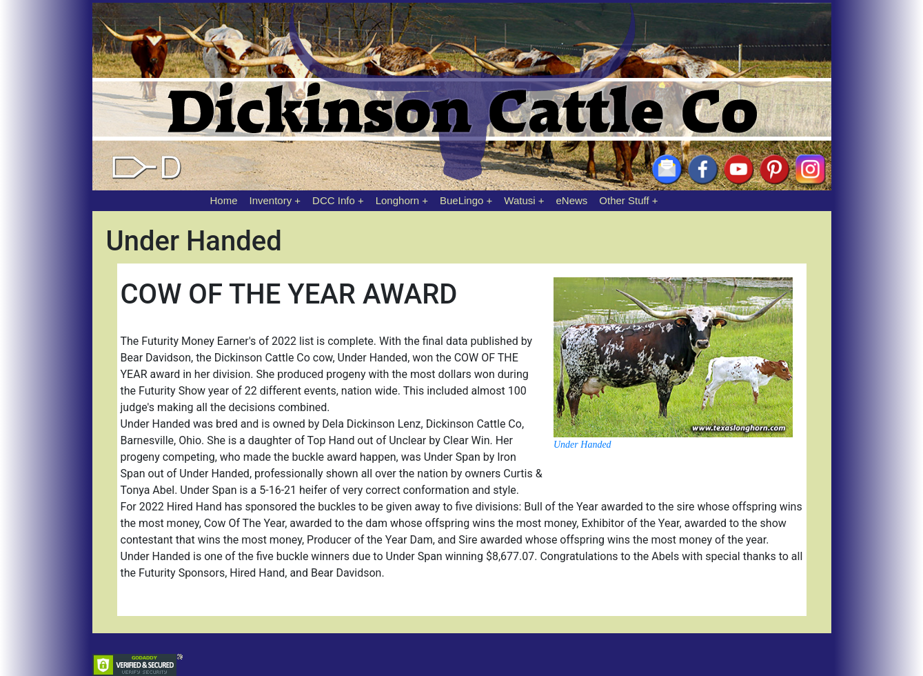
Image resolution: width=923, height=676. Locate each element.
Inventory (270, 200)
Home (224, 200)
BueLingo (461, 200)
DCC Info (333, 200)
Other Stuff (624, 200)
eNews (572, 200)
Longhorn (397, 200)
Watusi (519, 200)
